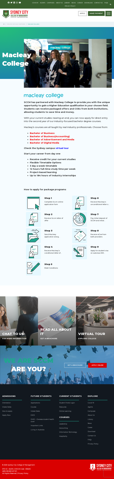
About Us (59, 3)
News (74, 3)
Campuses (50, 3)
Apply (82, 13)
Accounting (63, 428)
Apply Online (97, 365)
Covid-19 (35, 3)
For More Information (14, 339)
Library (67, 3)
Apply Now (6, 415)
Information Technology (68, 432)
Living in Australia (37, 430)
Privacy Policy (70, 6)
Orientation (6, 403)
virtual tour (62, 148)
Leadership (63, 424)
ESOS (33, 415)
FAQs (106, 3)
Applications (35, 403)
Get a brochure (75, 365)
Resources (62, 407)
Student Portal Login (67, 403)
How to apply (7, 411)
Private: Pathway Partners (16, 24)
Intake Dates (6, 407)
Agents (42, 3)
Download (88, 3)
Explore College (87, 339)
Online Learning (65, 411)
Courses (33, 407)
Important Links (37, 426)
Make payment (96, 13)
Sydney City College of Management (21, 465)
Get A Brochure (48, 339)
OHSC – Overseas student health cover (42, 420)
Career (80, 3)
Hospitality (63, 436)
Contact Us (98, 3)
